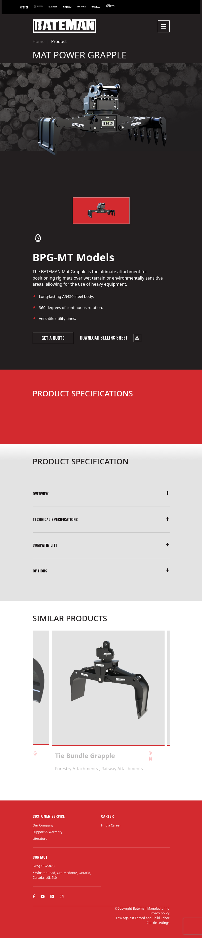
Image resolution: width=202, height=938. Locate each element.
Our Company (43, 825)
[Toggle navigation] (164, 26)
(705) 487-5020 (44, 866)
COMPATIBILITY (45, 545)
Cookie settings (158, 922)
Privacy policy (159, 913)
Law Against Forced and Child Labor (142, 918)
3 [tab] (103, 786)
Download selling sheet (110, 338)
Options (40, 570)
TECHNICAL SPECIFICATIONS (55, 519)
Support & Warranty (47, 832)
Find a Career (111, 825)
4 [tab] (109, 786)
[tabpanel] (108, 701)
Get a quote (53, 338)
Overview (41, 493)
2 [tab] (98, 786)
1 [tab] (93, 786)
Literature (40, 838)
